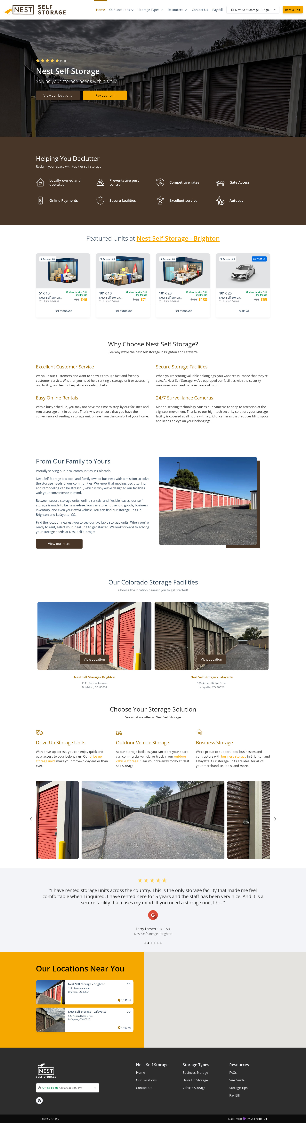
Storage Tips (238, 1088)
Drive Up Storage (195, 1080)
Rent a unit (292, 10)
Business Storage (195, 1072)
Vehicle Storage (194, 1088)
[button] (145, 943)
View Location (94, 659)
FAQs (233, 1072)
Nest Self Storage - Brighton (178, 238)
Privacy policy (49, 1119)
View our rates (59, 544)
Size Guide (237, 1080)
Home (140, 1072)
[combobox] (67, 1087)
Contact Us (144, 1088)
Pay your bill (106, 95)
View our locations (58, 95)
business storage (233, 756)
